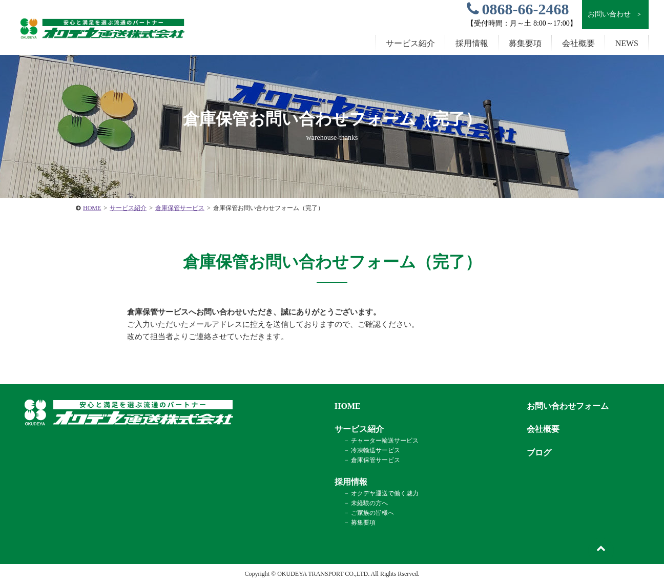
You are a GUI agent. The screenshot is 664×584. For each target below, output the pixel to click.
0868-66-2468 (518, 9)
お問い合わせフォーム (568, 406)
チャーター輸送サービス (385, 440)
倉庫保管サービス (179, 208)
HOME (92, 208)
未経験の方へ (369, 503)
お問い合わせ (615, 14)
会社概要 (578, 43)
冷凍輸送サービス (375, 450)
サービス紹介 (128, 208)
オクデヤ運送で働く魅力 (385, 493)
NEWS (626, 43)
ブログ (539, 452)
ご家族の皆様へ (372, 512)
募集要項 (525, 43)
